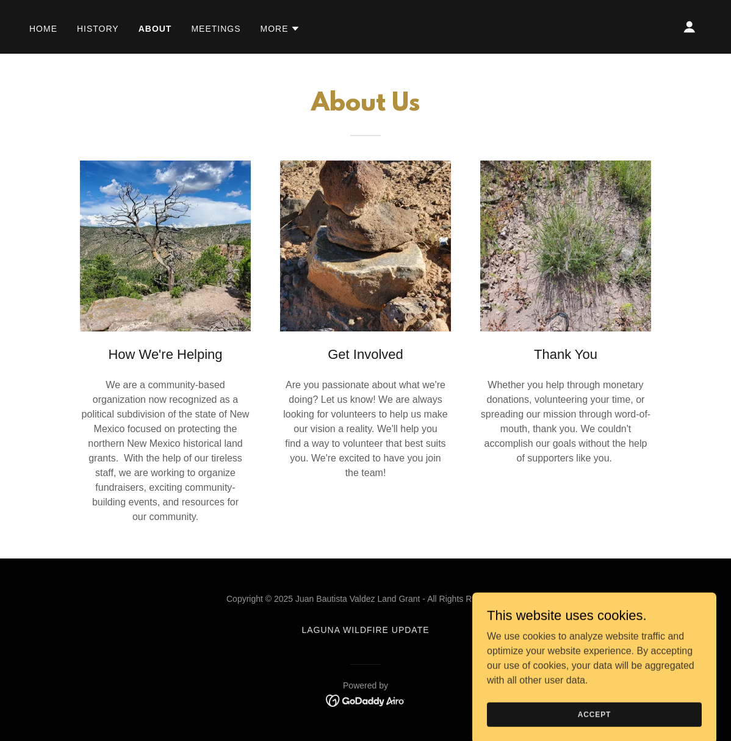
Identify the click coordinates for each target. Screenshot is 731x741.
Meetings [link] (215, 29)
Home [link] (43, 29)
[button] (281, 28)
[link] (366, 700)
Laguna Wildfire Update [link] (365, 630)
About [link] (155, 29)
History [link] (98, 29)
